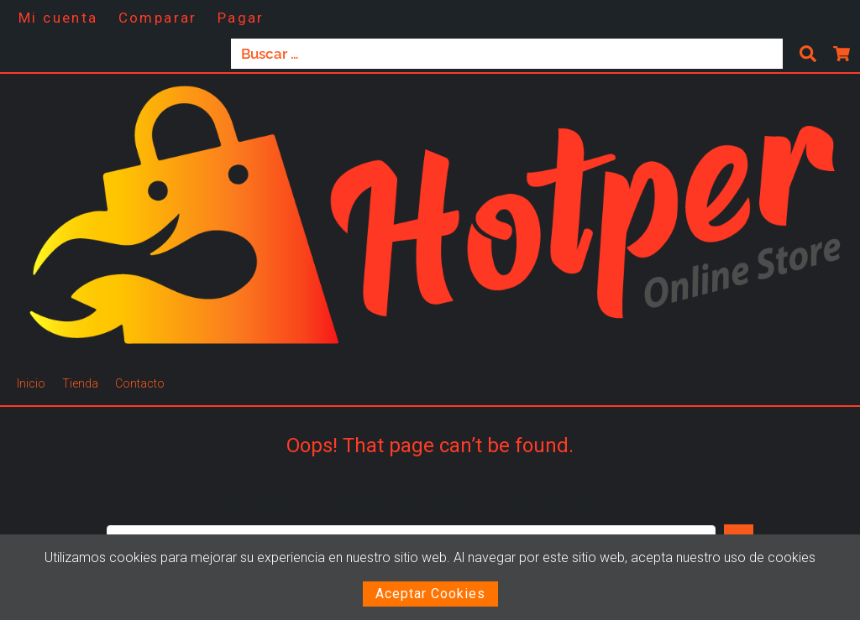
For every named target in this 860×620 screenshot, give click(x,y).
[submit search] (808, 53)
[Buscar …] (507, 54)
